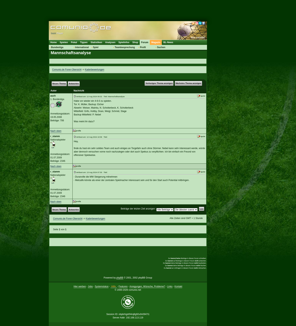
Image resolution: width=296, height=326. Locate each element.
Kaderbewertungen (94, 69)
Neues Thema (59, 83)
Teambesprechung (125, 47)
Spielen (64, 42)
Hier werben (80, 286)
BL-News (168, 42)
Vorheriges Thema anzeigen (159, 83)
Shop (135, 42)
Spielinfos (123, 42)
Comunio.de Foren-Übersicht (66, 69)
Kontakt (178, 286)
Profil (143, 47)
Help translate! (198, 37)
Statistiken (96, 42)
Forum (144, 42)
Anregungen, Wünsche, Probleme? (147, 286)
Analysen (110, 42)
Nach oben (55, 131)
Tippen (83, 42)
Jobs (90, 286)
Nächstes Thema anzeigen (188, 83)
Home (53, 42)
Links (169, 286)
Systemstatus (101, 286)
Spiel (96, 47)
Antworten (74, 83)
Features (123, 286)
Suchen (161, 47)
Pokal (74, 42)
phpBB (119, 277)
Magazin (155, 42)
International (82, 47)
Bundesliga (57, 47)
